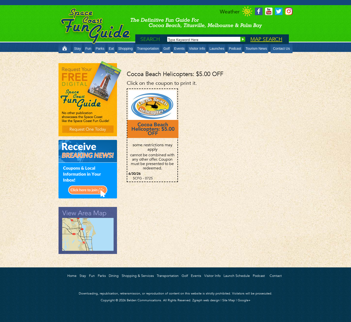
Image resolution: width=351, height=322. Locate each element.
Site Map (228, 300)
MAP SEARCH (266, 39)
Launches (217, 48)
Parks (100, 48)
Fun (88, 48)
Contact (276, 275)
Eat (111, 48)
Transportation (148, 48)
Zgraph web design (206, 300)
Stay (77, 48)
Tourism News (256, 48)
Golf (166, 48)
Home (72, 275)
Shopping (125, 48)
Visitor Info (197, 48)
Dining (114, 275)
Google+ (244, 300)
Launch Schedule (237, 275)
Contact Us (281, 48)
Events (179, 48)
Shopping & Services (138, 275)
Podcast (235, 48)
